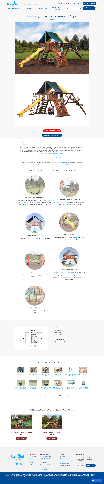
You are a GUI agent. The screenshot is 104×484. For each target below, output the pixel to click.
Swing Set (43, 461)
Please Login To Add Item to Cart (52, 135)
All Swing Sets (44, 467)
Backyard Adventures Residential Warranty (52, 153)
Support (62, 461)
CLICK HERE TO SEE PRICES (52, 131)
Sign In (74, 3)
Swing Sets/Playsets (13, 8)
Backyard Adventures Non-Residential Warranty (52, 158)
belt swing (24, 202)
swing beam (29, 275)
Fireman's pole (24, 310)
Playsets (47, 458)
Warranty (25, 144)
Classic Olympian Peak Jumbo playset (66, 272)
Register (78, 3)
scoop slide (76, 237)
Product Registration (65, 463)
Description (26, 142)
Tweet (52, 19)
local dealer (63, 162)
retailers (67, 164)
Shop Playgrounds (21, 438)
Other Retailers (44, 469)
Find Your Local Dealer (89, 3)
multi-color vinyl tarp (32, 238)
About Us (28, 8)
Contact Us (33, 456)
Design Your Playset (89, 8)
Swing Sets (48, 456)
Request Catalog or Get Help (57, 8)
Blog (61, 458)
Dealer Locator (42, 8)
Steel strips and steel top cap (61, 202)
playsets (67, 277)
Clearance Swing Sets (46, 464)
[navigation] (35, 8)
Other (24, 145)
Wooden (42, 456)
